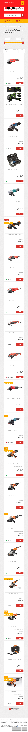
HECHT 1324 (11, 71)
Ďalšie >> (16, 709)
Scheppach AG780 (12, 136)
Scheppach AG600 (12, 169)
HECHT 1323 (11, 365)
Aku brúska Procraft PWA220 (14, 104)
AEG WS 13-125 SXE (13, 463)
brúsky (19, 26)
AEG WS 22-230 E (12, 626)
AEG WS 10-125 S (12, 691)
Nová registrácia (12, 2)
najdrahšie (21, 49)
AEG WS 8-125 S (12, 528)
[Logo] (14, 8)
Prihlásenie (6, 2)
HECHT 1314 (11, 333)
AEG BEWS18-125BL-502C (14, 235)
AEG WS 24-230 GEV (13, 594)
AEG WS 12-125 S (12, 496)
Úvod (5, 26)
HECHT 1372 (11, 267)
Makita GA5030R (12, 430)
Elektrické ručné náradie (12, 26)
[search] (22, 15)
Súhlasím (24, 729)
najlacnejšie (15, 49)
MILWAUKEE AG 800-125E (14, 398)
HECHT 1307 (11, 300)
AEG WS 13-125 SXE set (14, 659)
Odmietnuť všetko (16, 729)
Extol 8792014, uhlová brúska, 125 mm (14, 202)
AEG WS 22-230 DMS (13, 561)
